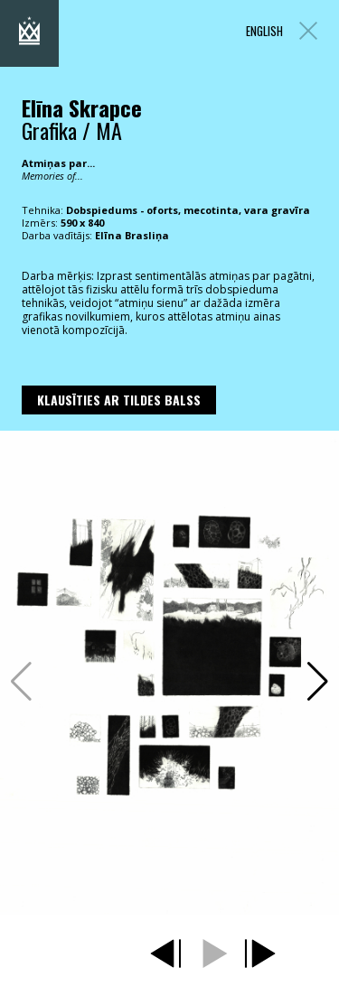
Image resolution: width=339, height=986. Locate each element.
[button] (318, 682)
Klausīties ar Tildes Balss (119, 399)
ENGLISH (264, 31)
